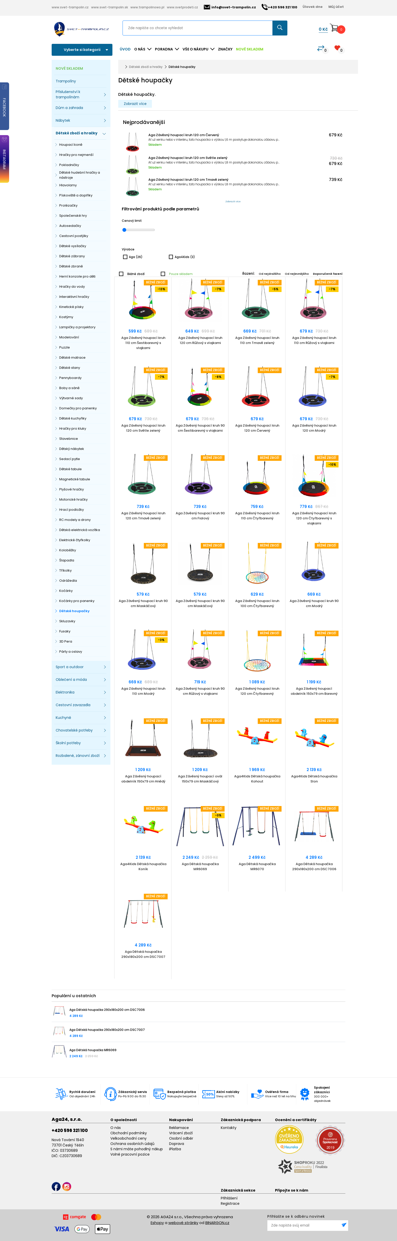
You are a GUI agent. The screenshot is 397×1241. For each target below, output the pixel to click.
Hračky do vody (72, 286)
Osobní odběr (181, 1138)
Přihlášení (229, 1198)
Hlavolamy (68, 185)
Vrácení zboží (181, 1133)
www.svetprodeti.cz (182, 7)
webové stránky (183, 1222)
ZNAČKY (225, 49)
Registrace (230, 1203)
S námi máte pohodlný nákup (136, 1149)
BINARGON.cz (217, 1222)
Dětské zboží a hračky (146, 67)
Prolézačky (68, 205)
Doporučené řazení (328, 274)
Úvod (125, 49)
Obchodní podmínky (128, 1133)
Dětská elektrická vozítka (79, 529)
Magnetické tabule (74, 479)
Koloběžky (67, 550)
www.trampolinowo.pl (147, 7)
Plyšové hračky (71, 489)
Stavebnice (68, 438)
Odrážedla (68, 580)
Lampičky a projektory (77, 327)
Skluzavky (67, 621)
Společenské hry (73, 215)
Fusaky (64, 631)
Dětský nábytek (71, 448)
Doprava (176, 1143)
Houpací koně (70, 144)
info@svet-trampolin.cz (230, 7)
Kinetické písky (71, 306)
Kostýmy (66, 317)
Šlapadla (66, 560)
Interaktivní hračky (74, 296)
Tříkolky (65, 570)
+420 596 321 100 (70, 1130)
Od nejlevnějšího (297, 274)
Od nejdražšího (270, 274)
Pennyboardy (70, 377)
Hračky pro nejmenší (76, 154)
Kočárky (66, 590)
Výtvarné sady (71, 398)
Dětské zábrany (72, 256)
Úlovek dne (313, 6)
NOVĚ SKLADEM (249, 49)
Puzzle (64, 347)
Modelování (69, 337)
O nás (115, 1127)
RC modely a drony (75, 519)
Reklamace (179, 1127)
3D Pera (65, 641)
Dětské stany (69, 367)
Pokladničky (69, 164)
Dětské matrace (72, 357)
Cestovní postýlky (73, 235)
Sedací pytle (69, 459)
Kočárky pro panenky (76, 600)
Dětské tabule (70, 469)
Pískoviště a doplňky (75, 195)
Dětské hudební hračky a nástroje (79, 175)
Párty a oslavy (70, 651)
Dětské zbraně (71, 266)
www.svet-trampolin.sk (109, 7)
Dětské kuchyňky (72, 418)
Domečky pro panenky (78, 408)
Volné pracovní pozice (130, 1154)
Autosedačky (70, 225)
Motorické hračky (73, 499)
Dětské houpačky (74, 611)
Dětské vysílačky (72, 246)
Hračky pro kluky (72, 428)
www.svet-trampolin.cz (70, 7)
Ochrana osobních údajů (132, 1143)
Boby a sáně (69, 388)
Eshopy (157, 1222)
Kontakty (228, 1127)
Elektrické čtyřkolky (74, 540)
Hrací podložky (71, 509)
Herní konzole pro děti (77, 276)
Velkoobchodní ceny (128, 1138)
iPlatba (175, 1149)
